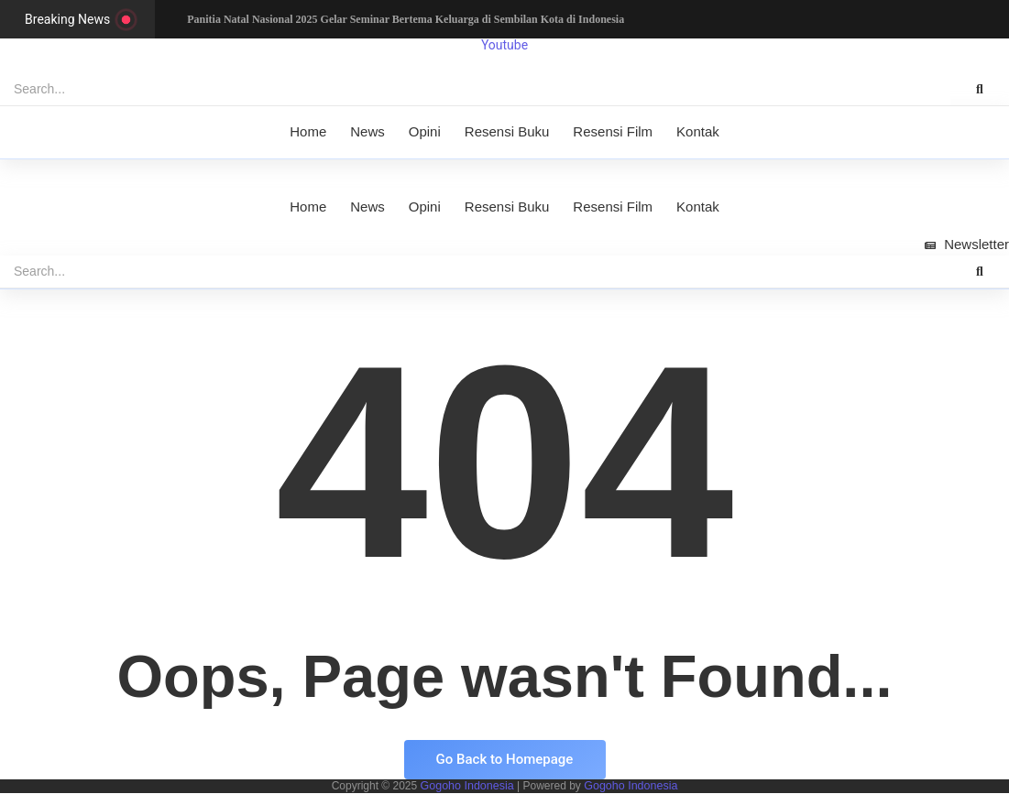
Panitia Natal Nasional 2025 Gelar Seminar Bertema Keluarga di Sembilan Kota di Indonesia (406, 19)
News (367, 131)
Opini (425, 131)
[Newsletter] (967, 245)
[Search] (475, 89)
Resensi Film (613, 131)
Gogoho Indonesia (469, 785)
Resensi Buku (507, 131)
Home (308, 131)
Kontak (697, 131)
